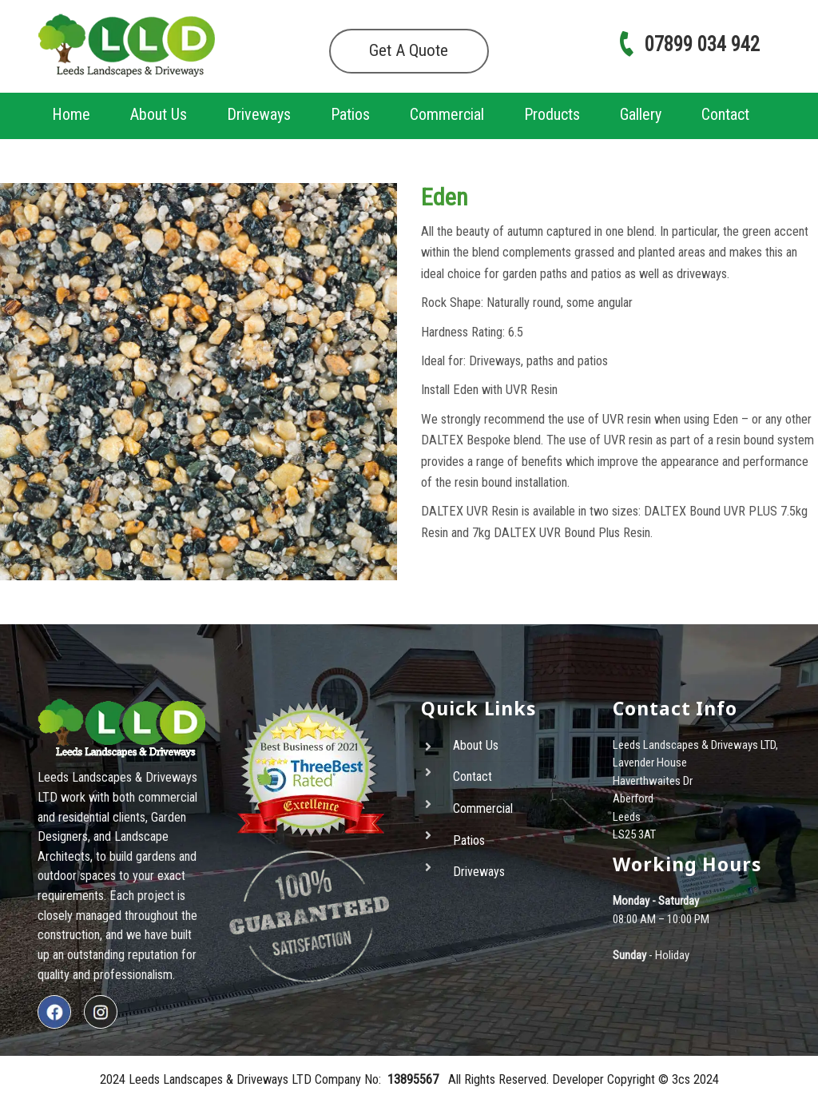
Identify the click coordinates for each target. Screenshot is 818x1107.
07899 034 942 (688, 44)
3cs (681, 1079)
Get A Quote (408, 50)
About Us (158, 114)
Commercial (447, 114)
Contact (725, 114)
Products (552, 114)
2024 (704, 1079)
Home (71, 114)
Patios (350, 114)
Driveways (259, 114)
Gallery (640, 114)
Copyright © (639, 1079)
